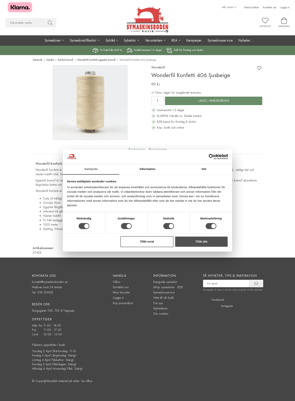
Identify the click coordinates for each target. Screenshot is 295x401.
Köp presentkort (123, 303)
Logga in (285, 7)
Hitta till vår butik (163, 298)
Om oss (158, 303)
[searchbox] (24, 22)
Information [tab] (147, 169)
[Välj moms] (229, 7)
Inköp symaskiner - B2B (168, 287)
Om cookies (160, 314)
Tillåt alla (201, 241)
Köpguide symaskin (165, 282)
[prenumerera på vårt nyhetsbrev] (226, 283)
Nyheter (244, 40)
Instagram (218, 306)
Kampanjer (194, 40)
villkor (89, 381)
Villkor (116, 282)
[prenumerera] (256, 283)
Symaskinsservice (220, 40)
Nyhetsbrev (160, 308)
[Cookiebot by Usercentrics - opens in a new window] (211, 156)
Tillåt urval (147, 241)
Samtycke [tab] (91, 169)
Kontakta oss (269, 7)
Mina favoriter (121, 292)
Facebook (213, 300)
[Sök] (50, 22)
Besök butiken (251, 7)
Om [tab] (203, 169)
